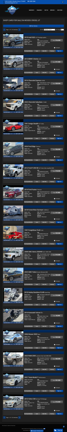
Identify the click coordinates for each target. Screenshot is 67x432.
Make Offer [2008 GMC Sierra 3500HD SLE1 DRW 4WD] (44, 264)
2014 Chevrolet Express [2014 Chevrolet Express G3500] (34, 80)
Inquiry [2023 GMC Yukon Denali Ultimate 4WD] (37, 284)
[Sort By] (49, 29)
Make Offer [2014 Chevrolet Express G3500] (44, 94)
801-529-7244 (31, 1)
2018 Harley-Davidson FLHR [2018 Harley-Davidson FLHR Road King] (37, 292)
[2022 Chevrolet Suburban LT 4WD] (13, 105)
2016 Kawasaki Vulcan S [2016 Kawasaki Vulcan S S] (33, 313)
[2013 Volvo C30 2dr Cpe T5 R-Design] (13, 402)
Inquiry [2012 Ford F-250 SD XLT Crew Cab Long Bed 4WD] (37, 181)
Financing (52, 72)
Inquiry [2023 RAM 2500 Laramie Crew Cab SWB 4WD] (37, 369)
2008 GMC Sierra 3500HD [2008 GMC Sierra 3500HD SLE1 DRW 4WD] (37, 252)
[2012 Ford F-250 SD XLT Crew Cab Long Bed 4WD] (13, 171)
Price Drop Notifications (28, 72)
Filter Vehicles (33, 26)
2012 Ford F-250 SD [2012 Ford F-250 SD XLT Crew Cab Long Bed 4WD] (39, 168)
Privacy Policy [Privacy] (13, 425)
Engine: (39, 42)
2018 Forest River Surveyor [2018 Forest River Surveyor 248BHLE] (36, 210)
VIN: (38, 39)
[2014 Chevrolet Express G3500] (13, 83)
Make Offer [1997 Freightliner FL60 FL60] (44, 243)
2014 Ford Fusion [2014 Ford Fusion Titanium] (33, 189)
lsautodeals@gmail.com (11, 3)
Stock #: (39, 45)
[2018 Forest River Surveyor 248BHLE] (13, 213)
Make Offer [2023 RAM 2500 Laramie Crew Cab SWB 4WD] (44, 369)
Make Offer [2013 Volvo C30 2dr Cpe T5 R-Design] (44, 413)
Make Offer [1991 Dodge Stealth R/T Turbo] (44, 138)
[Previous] (4, 29)
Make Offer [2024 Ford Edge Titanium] (44, 160)
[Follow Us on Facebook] (63, 2)
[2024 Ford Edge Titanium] (13, 149)
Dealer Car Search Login (25, 428)
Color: (25, 39)
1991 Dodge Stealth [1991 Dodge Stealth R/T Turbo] (34, 124)
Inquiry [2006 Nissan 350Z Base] (37, 347)
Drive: (25, 42)
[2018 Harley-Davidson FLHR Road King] (13, 295)
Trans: (25, 44)
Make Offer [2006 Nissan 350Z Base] (44, 347)
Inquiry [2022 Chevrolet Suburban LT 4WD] (37, 115)
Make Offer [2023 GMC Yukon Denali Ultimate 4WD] (44, 284)
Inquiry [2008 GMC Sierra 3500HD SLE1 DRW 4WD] (37, 264)
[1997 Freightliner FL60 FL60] (13, 233)
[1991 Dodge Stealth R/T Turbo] (13, 126)
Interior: (26, 41)
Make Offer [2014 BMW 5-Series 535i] (44, 72)
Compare (58, 47)
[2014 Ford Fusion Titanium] (13, 192)
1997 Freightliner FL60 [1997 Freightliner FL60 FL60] (33, 230)
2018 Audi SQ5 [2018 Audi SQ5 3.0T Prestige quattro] (35, 37)
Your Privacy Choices (41, 428)
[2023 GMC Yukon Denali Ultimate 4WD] (13, 275)
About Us (5, 425)
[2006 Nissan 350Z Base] (13, 337)
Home (3, 425)
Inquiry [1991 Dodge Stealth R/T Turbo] (37, 138)
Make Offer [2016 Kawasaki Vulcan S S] (44, 326)
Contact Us (9, 425)
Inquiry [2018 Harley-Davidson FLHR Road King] (37, 304)
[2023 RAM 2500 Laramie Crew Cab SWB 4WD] (13, 359)
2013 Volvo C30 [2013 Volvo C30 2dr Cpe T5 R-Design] (35, 399)
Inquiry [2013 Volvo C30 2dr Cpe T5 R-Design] (37, 413)
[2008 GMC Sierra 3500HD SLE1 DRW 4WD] (13, 255)
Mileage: (39, 44)
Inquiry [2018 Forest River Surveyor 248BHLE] (37, 222)
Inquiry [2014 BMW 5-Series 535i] (37, 72)
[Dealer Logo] (12, 10)
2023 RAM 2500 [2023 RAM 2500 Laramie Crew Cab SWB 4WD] (37, 356)
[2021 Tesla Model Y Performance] (13, 380)
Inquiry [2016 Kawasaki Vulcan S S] (37, 326)
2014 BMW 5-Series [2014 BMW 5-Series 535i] (32, 59)
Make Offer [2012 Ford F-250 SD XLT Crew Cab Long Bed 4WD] (44, 181)
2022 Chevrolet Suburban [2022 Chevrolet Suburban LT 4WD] (35, 102)
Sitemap (35, 428)
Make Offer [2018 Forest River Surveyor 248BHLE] (44, 222)
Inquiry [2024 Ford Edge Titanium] (37, 160)
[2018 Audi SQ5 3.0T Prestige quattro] (13, 40)
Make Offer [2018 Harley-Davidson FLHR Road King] (44, 304)
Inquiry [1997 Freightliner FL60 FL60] (37, 243)
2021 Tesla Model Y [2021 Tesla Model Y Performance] (34, 377)
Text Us (59, 72)
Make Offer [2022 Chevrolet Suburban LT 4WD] (44, 115)
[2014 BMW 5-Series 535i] (13, 62)
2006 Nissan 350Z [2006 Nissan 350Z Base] (32, 334)
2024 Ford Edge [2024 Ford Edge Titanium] (32, 146)
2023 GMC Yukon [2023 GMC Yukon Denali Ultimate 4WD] (36, 272)
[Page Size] (62, 29)
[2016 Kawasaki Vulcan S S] (13, 315)
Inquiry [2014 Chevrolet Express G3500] (37, 94)
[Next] (19, 29)
